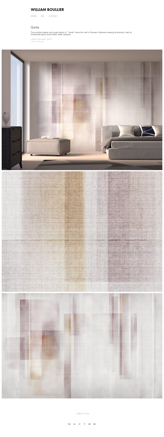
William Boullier (47, 9)
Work (34, 16)
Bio (42, 16)
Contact (53, 16)
